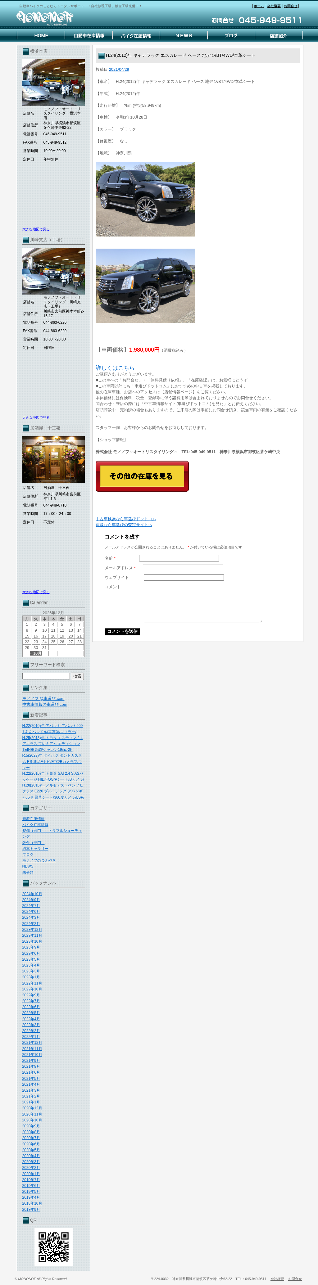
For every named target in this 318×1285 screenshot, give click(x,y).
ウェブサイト (117, 577)
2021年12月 (32, 1042)
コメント (113, 586)
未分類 (28, 872)
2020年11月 (32, 1114)
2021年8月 (31, 1066)
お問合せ (291, 6)
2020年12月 (32, 1108)
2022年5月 (31, 1013)
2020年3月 (31, 1162)
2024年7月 (31, 906)
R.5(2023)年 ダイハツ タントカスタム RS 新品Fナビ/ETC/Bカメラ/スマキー (52, 761)
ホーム (259, 6)
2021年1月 (31, 1102)
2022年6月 (31, 1007)
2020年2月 (31, 1168)
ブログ (28, 854)
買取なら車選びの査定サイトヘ (124, 524)
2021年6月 (31, 1072)
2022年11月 (32, 983)
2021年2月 (31, 1096)
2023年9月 (31, 947)
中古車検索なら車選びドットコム (126, 518)
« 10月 (36, 653)
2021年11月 (32, 1049)
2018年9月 (31, 1209)
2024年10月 (32, 894)
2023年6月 (31, 953)
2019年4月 (31, 1197)
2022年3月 (31, 1025)
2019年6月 (31, 1186)
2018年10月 (32, 1203)
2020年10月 (32, 1120)
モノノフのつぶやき (39, 860)
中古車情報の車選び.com (44, 704)
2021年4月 (31, 1084)
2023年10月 (32, 941)
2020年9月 (31, 1126)
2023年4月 (31, 965)
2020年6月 (31, 1144)
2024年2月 (31, 924)
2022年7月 (31, 1001)
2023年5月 (31, 959)
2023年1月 (31, 977)
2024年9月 (31, 900)
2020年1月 (31, 1174)
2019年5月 (31, 1191)
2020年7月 (31, 1138)
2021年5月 (31, 1078)
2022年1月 (31, 1037)
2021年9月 (31, 1060)
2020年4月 (31, 1156)
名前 (110, 558)
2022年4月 (31, 1019)
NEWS (28, 866)
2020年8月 (31, 1132)
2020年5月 (31, 1150)
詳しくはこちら (115, 368)
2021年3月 (31, 1090)
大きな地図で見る (36, 229)
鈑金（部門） (33, 843)
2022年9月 (31, 995)
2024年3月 (31, 917)
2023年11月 (32, 935)
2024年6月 (31, 911)
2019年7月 (31, 1180)
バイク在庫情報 (35, 825)
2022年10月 (32, 989)
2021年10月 (32, 1055)
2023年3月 (31, 971)
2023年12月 (32, 929)
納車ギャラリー (35, 848)
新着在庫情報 (33, 819)
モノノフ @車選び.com (43, 698)
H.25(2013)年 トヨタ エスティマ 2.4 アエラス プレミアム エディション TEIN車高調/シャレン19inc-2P (52, 744)
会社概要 (274, 6)
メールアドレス (120, 568)
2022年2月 (31, 1031)
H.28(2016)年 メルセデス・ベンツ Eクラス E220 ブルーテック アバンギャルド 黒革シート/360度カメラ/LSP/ (53, 791)
